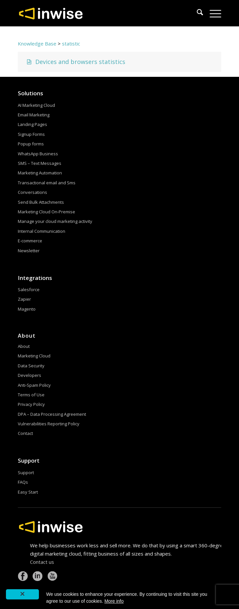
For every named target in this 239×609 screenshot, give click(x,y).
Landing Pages (32, 124)
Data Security (31, 366)
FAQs (23, 482)
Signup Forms (31, 134)
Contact (25, 433)
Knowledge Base (37, 43)
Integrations (35, 278)
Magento (27, 309)
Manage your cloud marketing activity (55, 221)
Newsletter (29, 251)
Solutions (30, 93)
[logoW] (99, 13)
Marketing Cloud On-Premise (46, 212)
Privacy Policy (31, 404)
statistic (71, 43)
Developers (29, 375)
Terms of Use (31, 395)
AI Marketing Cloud (36, 105)
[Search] (196, 13)
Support (29, 460)
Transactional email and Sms (46, 183)
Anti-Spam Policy (34, 385)
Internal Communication (41, 231)
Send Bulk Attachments (41, 202)
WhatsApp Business (38, 154)
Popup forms (31, 144)
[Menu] (212, 13)
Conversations (32, 192)
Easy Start (28, 492)
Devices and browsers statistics (75, 62)
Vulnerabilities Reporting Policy (48, 424)
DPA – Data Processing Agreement (52, 414)
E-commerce (30, 241)
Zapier (24, 299)
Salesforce (29, 289)
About (24, 346)
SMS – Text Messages (39, 163)
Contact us (42, 562)
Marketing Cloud (34, 356)
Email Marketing (33, 115)
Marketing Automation (40, 173)
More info (114, 601)
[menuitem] (196, 13)
